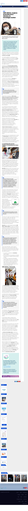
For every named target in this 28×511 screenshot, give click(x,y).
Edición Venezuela (25, 503)
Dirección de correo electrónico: (4, 419)
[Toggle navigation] (13, 6)
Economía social (25, 492)
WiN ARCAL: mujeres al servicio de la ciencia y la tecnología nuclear (10, 15)
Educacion (19, 494)
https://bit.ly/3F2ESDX (7, 367)
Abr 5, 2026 (4, 480)
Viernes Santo (10, 479)
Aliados (21, 492)
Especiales (3, 475)
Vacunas (19, 501)
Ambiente (22, 494)
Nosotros (17, 492)
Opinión (22, 501)
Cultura (26, 494)
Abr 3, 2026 (10, 480)
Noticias (26, 501)
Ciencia (4, 11)
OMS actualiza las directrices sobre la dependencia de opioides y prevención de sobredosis (24, 476)
